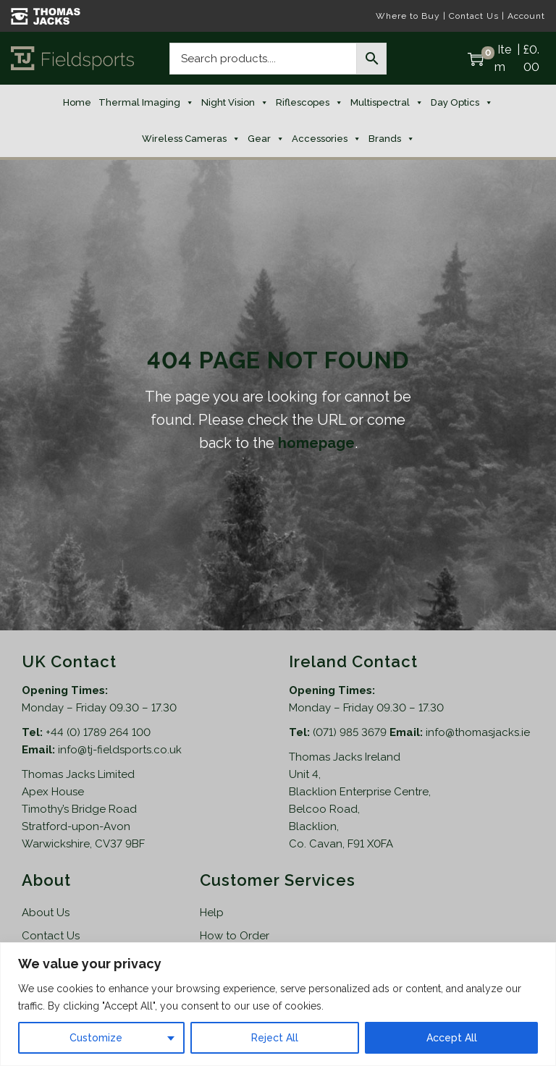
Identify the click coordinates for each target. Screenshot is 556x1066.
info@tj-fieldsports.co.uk (120, 749)
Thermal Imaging (146, 103)
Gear (266, 139)
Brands (391, 139)
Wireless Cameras (191, 139)
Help (212, 912)
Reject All (274, 1038)
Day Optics (462, 103)
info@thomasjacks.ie (478, 732)
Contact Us (474, 16)
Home (77, 102)
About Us (46, 912)
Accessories (326, 139)
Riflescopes (309, 103)
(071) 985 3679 (351, 732)
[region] (278, 1004)
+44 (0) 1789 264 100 (98, 732)
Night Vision (235, 103)
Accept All (451, 1038)
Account (526, 16)
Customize (96, 1038)
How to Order (234, 935)
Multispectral (387, 103)
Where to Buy (408, 16)
